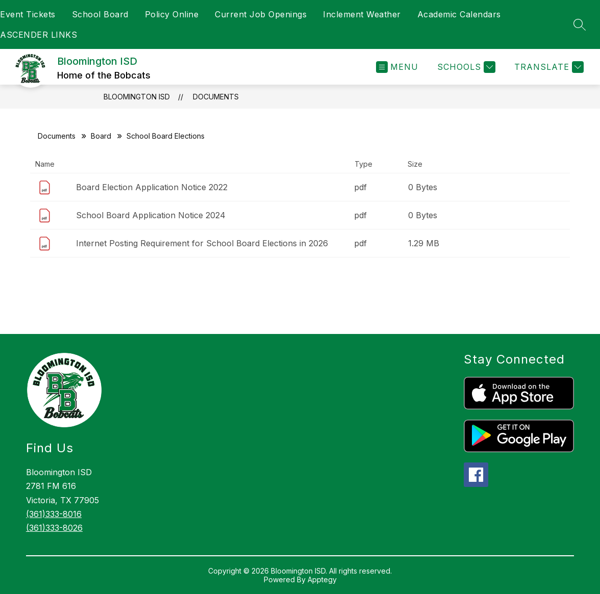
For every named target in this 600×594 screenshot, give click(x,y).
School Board (100, 14)
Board (101, 136)
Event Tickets (28, 14)
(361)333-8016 (54, 514)
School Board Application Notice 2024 (151, 215)
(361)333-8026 (54, 528)
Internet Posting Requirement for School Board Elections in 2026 (202, 243)
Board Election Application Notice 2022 (152, 187)
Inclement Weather (362, 14)
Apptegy (322, 579)
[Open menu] (397, 67)
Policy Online (172, 14)
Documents (216, 96)
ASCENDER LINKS (38, 35)
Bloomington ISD (137, 96)
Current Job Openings (261, 14)
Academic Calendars (459, 14)
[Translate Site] (548, 67)
